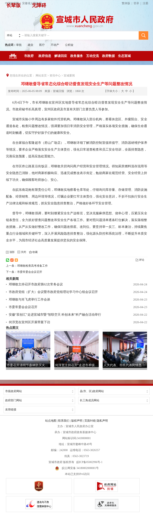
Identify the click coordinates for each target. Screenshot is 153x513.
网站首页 (41, 75)
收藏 (35, 252)
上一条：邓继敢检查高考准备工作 (27, 265)
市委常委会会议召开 (23, 307)
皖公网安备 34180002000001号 (77, 468)
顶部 (12, 252)
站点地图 (50, 420)
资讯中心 (55, 75)
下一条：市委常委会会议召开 (24, 271)
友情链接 (10, 409)
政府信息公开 (44, 57)
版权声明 (76, 420)
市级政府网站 (13, 391)
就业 (30, 44)
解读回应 (60, 56)
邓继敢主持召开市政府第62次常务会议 (36, 284)
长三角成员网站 (89, 400)
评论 (141, 259)
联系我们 (63, 420)
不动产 (55, 44)
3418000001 (84, 438)
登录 (136, 3)
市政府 (29, 56)
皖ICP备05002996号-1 (89, 462)
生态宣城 (124, 56)
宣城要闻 (69, 75)
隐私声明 (102, 420)
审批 (19, 44)
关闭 (23, 252)
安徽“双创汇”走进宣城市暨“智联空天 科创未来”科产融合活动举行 (55, 314)
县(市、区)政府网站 (92, 391)
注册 (145, 3)
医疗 (42, 44)
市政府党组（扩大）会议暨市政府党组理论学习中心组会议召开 (53, 292)
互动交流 (92, 56)
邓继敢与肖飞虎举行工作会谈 (29, 299)
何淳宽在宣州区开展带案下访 (29, 322)
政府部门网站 (13, 400)
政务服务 (76, 56)
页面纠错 (90, 420)
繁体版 (128, 3)
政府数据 (108, 56)
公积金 (69, 44)
